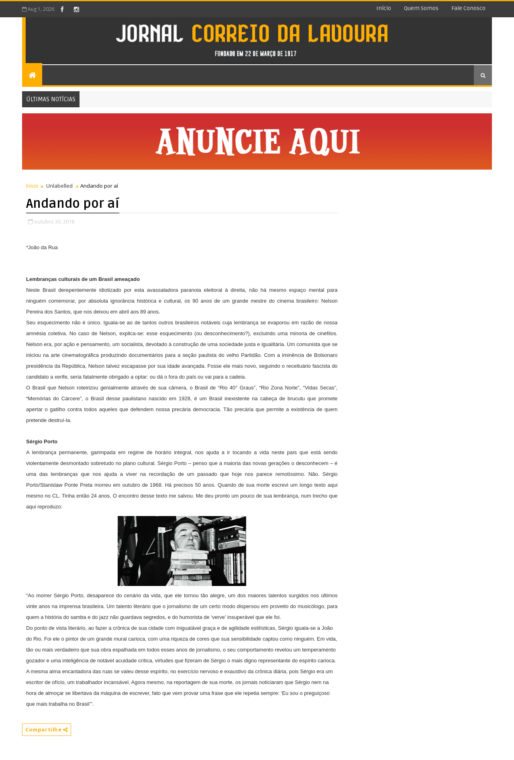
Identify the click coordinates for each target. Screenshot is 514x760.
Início (383, 8)
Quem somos (421, 8)
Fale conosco (468, 8)
